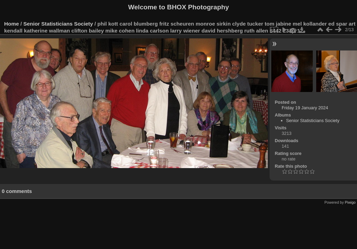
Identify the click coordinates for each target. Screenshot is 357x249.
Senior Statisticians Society (58, 24)
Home (11, 24)
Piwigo (350, 202)
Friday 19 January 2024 (305, 107)
